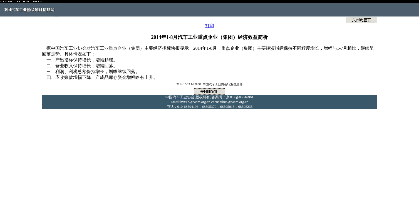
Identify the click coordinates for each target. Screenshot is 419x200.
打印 (209, 25)
